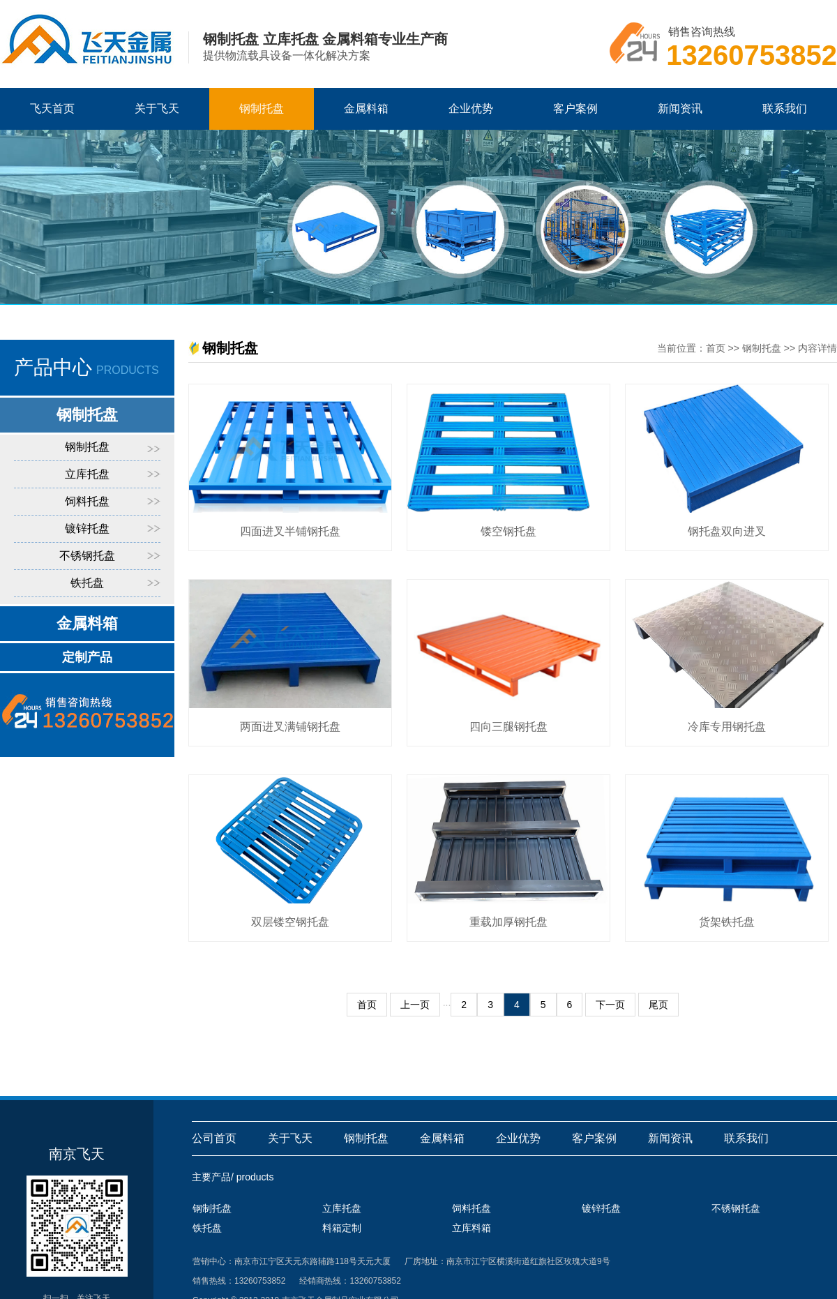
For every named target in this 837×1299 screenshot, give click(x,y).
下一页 (610, 1004)
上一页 (415, 1004)
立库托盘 (87, 474)
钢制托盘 (261, 108)
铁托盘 (87, 583)
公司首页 (214, 1138)
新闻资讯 (680, 108)
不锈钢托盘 (87, 556)
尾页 (658, 1004)
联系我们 (784, 108)
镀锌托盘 (87, 528)
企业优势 (470, 108)
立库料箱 (471, 1227)
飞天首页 (52, 108)
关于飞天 (157, 108)
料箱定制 (341, 1227)
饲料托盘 (87, 501)
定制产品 (87, 657)
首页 (715, 348)
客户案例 (575, 108)
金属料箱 (366, 108)
